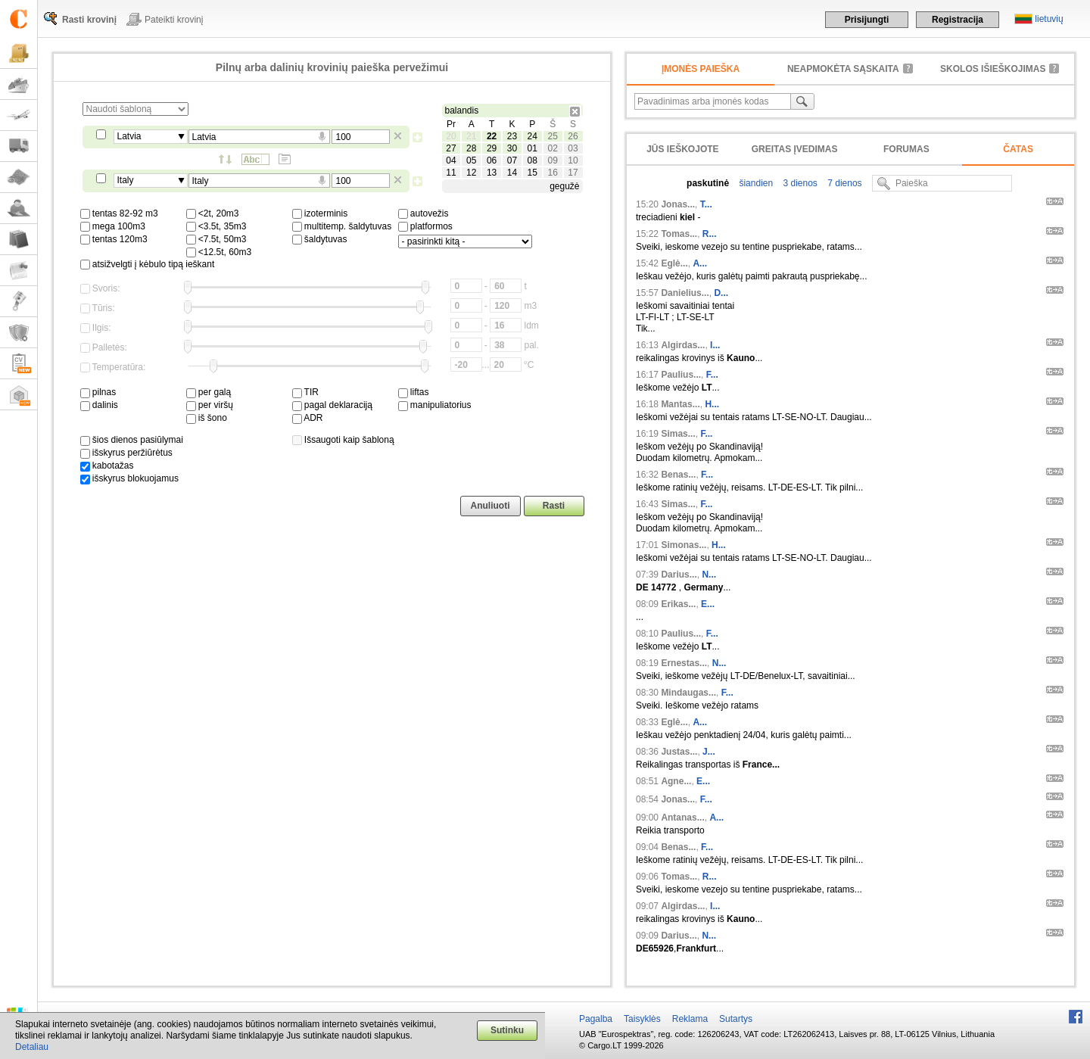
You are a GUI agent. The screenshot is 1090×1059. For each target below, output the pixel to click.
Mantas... (680, 404)
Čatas (1018, 149)
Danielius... (684, 293)
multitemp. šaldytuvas (342, 226)
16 (552, 172)
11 (451, 172)
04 (451, 160)
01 (532, 148)
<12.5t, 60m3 (219, 252)
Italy (125, 180)
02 (552, 148)
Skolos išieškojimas (992, 69)
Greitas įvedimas (795, 149)
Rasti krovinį (89, 19)
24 (532, 136)
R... (709, 234)
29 (492, 148)
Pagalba (595, 1019)
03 (573, 148)
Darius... (678, 574)
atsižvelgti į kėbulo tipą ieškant (147, 264)
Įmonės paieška (701, 69)
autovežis (423, 213)
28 (471, 148)
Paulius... (681, 374)
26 (573, 136)
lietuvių (1049, 19)
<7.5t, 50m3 (216, 239)
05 (471, 160)
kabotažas (107, 465)
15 (532, 172)
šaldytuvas (319, 239)
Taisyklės (642, 1019)
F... (712, 374)
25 (552, 136)
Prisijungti (867, 19)
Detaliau (31, 1047)
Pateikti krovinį (174, 19)
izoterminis (320, 213)
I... (715, 345)
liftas (413, 392)
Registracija (957, 19)
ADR (307, 418)
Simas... (678, 433)
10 (573, 160)
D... (721, 293)
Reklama (690, 1019)
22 (492, 136)
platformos (425, 226)
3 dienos (799, 183)
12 (471, 172)
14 (512, 172)
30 (512, 148)
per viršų (209, 405)
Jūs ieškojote (682, 149)
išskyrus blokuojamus (129, 478)
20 (451, 136)
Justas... (679, 751)
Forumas (906, 149)
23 (512, 136)
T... (706, 204)
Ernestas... (684, 663)
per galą (209, 392)
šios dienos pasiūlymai (131, 440)
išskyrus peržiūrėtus (126, 452)
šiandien (755, 183)
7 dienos (843, 183)
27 (451, 148)
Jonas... (678, 204)
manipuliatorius (435, 405)
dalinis (99, 405)
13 (492, 172)
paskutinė (708, 183)
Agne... (676, 781)
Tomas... (679, 234)
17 (573, 172)
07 (512, 160)
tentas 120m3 (114, 239)
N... (709, 574)
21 (471, 136)
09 (552, 160)
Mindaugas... (688, 692)
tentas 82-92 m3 (119, 213)
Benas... (678, 474)
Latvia (129, 136)
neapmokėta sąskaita (843, 69)
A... (700, 263)
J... (708, 751)
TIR (305, 392)
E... (708, 604)
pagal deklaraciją (332, 405)
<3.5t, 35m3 (216, 226)
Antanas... (682, 817)
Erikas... (678, 604)
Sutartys (735, 1019)
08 (532, 160)
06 (492, 160)
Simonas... (683, 545)
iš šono (206, 418)
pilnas (98, 392)
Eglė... (674, 263)
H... (712, 404)
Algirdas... (683, 345)
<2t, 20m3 (212, 213)
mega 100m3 (112, 226)
